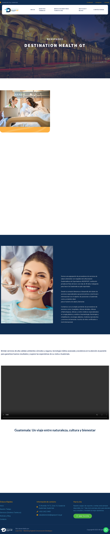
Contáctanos (99, 9)
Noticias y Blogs (83, 9)
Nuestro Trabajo (42, 9)
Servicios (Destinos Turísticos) (61, 9)
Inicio (33, 9)
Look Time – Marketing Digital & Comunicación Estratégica (33, 531)
